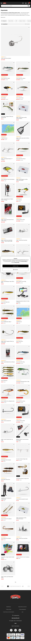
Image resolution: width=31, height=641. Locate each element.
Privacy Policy (24, 261)
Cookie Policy (16, 262)
